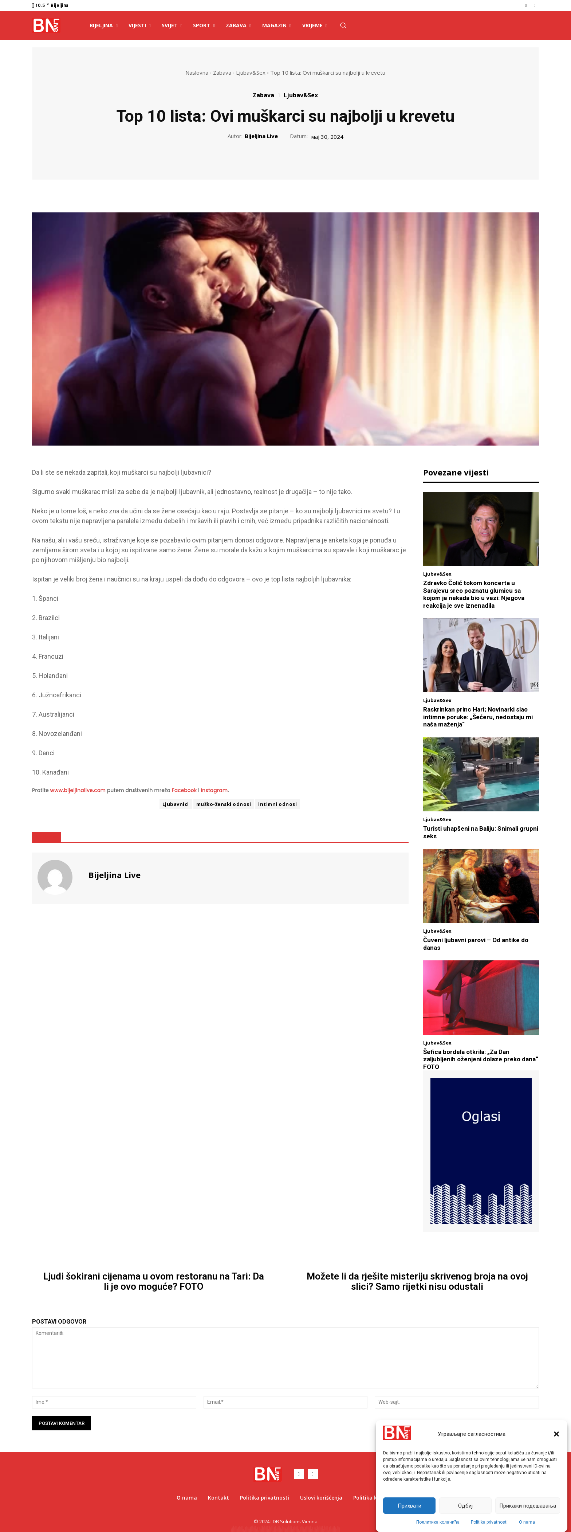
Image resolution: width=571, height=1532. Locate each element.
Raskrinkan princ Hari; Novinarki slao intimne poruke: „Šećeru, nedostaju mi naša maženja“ (478, 717)
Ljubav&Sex (250, 72)
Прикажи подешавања (527, 1505)
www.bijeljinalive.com (78, 790)
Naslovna (196, 72)
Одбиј (465, 1505)
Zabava (222, 72)
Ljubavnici (175, 804)
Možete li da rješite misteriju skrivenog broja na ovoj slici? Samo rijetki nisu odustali (417, 1281)
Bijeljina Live (261, 136)
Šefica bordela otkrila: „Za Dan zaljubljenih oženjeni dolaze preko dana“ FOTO (480, 1059)
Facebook (184, 790)
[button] (556, 1434)
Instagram (214, 790)
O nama (527, 1522)
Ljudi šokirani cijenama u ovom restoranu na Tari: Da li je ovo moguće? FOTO (153, 1281)
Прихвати (409, 1505)
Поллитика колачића (438, 1522)
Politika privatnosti (489, 1522)
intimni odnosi (277, 804)
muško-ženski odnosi (223, 804)
